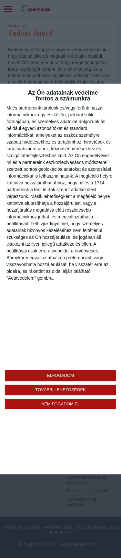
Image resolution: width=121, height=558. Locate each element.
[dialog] (60, 279)
